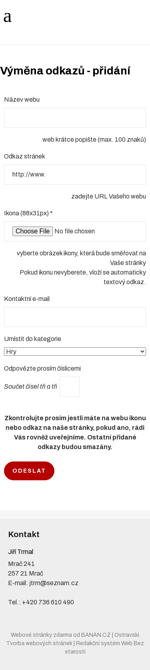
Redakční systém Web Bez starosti (104, 647)
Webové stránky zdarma (41, 635)
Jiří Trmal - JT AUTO (52, 15)
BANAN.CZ (96, 635)
